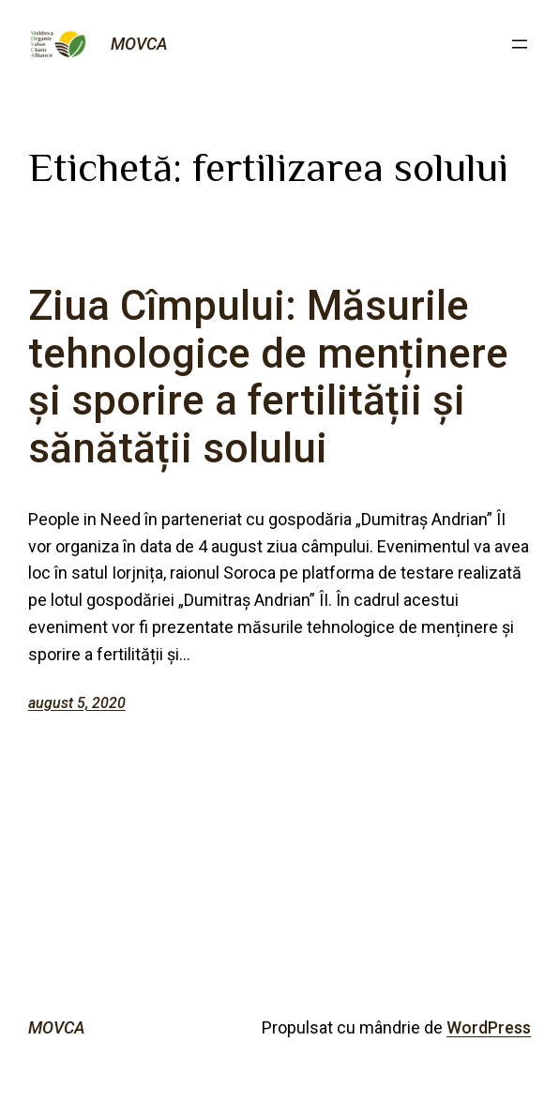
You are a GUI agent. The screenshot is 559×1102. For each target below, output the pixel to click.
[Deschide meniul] (519, 44)
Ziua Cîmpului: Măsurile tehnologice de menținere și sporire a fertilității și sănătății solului (268, 377)
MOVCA (139, 43)
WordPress (488, 1027)
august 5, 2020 (77, 703)
